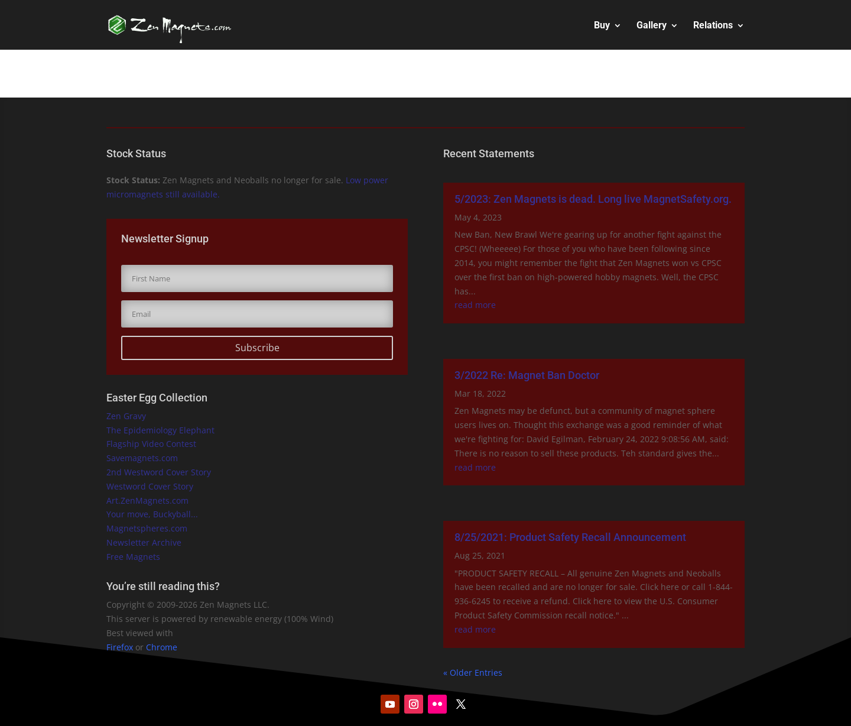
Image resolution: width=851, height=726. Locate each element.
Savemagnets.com (142, 458)
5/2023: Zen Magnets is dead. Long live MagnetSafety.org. (593, 199)
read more (475, 304)
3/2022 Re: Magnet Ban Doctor (526, 375)
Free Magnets (133, 556)
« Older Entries (472, 672)
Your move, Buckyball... (152, 514)
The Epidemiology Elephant (160, 430)
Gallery (651, 26)
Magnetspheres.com (146, 528)
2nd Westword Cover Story (158, 472)
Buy (602, 26)
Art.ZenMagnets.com (147, 500)
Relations (713, 26)
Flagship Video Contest (151, 443)
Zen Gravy (126, 416)
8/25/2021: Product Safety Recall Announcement (570, 537)
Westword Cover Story (149, 486)
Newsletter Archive (143, 542)
